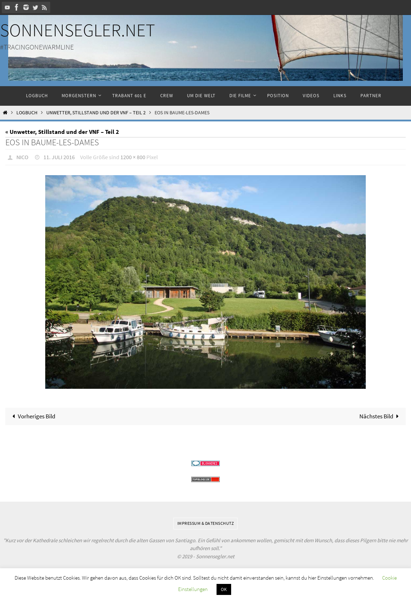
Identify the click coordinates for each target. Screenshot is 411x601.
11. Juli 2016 (59, 157)
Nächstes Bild (380, 416)
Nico (22, 157)
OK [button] (224, 589)
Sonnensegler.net (77, 30)
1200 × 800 (132, 157)
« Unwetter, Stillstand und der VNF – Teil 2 (62, 132)
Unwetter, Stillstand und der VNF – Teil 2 (96, 113)
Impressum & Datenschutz (205, 523)
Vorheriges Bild (32, 416)
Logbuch (26, 113)
